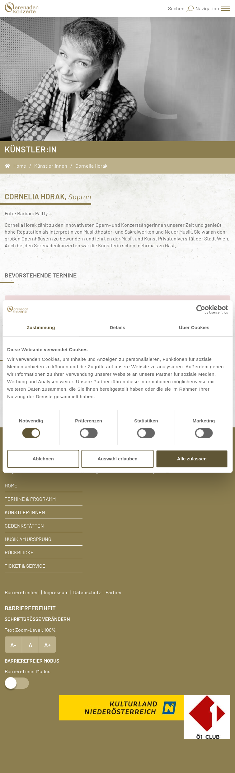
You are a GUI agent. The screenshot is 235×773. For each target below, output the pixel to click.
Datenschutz (87, 592)
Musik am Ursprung (28, 539)
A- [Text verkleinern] (13, 644)
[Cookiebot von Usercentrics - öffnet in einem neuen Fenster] (200, 309)
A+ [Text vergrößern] (47, 644)
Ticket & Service (25, 565)
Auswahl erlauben (117, 458)
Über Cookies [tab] (194, 327)
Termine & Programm (30, 499)
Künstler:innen (25, 512)
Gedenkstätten (24, 525)
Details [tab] (117, 327)
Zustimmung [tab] (41, 327)
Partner (114, 592)
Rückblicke (19, 552)
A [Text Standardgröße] (30, 644)
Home (11, 485)
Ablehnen (43, 458)
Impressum (56, 592)
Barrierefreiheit (22, 592)
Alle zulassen (192, 458)
